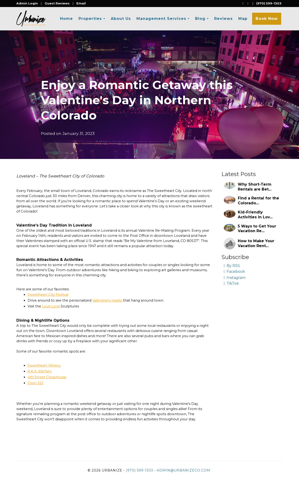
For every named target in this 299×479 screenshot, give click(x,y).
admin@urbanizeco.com (183, 470)
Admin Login (27, 3)
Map (242, 18)
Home (66, 18)
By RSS (232, 265)
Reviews (223, 18)
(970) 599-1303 (268, 3)
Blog (200, 18)
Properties (90, 18)
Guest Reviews (57, 3)
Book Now (267, 18)
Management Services (161, 18)
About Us (121, 18)
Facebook (234, 271)
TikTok (231, 283)
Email (81, 3)
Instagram (235, 277)
